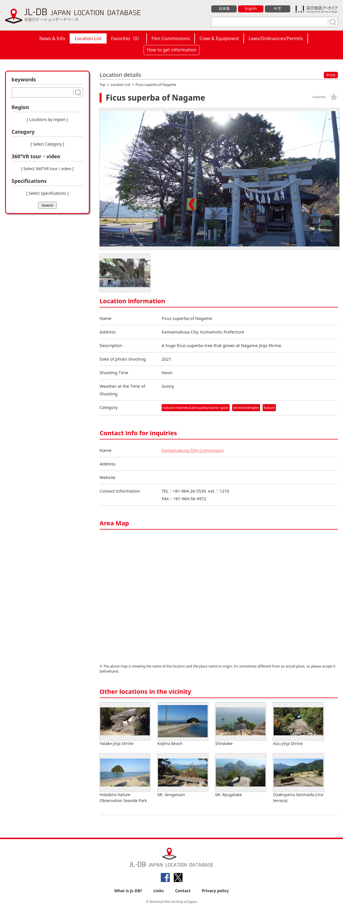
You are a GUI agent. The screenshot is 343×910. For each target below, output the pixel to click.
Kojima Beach (182, 724)
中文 (277, 8)
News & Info (52, 38)
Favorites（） (126, 38)
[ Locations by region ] (47, 119)
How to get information (171, 50)
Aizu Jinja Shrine (298, 724)
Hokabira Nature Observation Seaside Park (125, 778)
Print (330, 75)
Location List (88, 38)
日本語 (224, 8)
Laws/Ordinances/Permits (276, 38)
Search (47, 205)
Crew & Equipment (219, 38)
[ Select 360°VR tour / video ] (47, 168)
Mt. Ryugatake (240, 775)
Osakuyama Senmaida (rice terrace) (298, 778)
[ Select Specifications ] (47, 193)
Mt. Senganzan (182, 775)
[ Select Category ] (47, 144)
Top (102, 84)
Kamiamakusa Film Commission (193, 450)
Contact (183, 890)
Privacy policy (215, 890)
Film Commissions (170, 38)
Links (158, 890)
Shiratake (240, 724)
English (251, 8)
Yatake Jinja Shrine (125, 724)
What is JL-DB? (128, 890)
